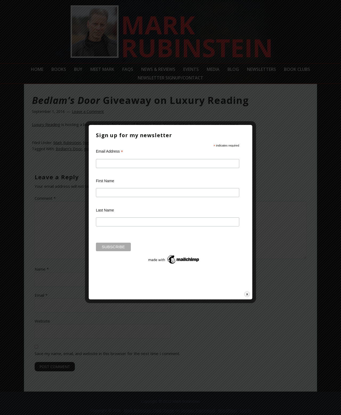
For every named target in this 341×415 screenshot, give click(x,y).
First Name (105, 181)
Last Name (105, 210)
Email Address (109, 151)
